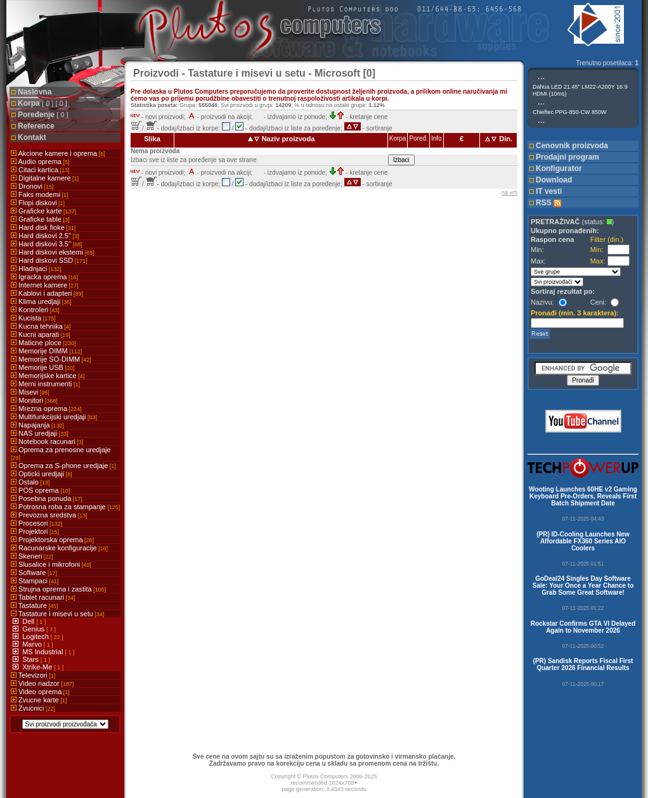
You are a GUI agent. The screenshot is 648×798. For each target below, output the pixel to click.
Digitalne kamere (45, 178)
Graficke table (40, 219)
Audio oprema (40, 161)
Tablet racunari (43, 597)
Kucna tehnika (40, 326)
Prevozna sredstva (49, 515)
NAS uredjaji (39, 433)
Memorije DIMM (46, 351)
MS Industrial (43, 652)
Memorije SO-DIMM (51, 359)
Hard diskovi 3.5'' (46, 244)
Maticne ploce (43, 342)
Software (34, 572)
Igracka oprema (44, 277)
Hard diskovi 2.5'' (45, 235)
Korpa (42, 103)
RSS (548, 202)
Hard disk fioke (43, 227)
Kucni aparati (40, 334)
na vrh (509, 192)
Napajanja (37, 425)
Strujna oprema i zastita (58, 589)
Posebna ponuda (46, 498)
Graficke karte (43, 211)
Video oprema (40, 691)
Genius (34, 629)
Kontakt (32, 137)
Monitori (34, 400)
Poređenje (43, 114)
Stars (31, 659)
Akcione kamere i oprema (58, 153)
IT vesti (549, 191)
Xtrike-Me (38, 667)
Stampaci (34, 581)
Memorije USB (42, 367)
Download (554, 179)
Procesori (36, 523)
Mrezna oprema (46, 408)
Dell (29, 621)
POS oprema (40, 490)
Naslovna (34, 91)
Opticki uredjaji (41, 474)
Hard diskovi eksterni (52, 252)
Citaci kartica (40, 170)
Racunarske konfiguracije (59, 548)
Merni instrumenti (45, 384)
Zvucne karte (39, 700)
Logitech (36, 636)
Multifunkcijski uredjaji (54, 417)
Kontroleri (35, 310)
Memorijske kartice (47, 375)
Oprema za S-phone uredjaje (63, 465)
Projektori (35, 531)
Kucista (33, 318)
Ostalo (30, 482)
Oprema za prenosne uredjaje (61, 453)
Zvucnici (33, 708)
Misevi (30, 392)
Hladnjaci (36, 268)
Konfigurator (559, 168)
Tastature (34, 605)
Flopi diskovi (38, 202)
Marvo (33, 644)
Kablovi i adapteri (47, 293)
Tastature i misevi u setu (57, 614)
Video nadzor (42, 683)
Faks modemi (39, 194)
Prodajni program (567, 157)
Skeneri (32, 556)
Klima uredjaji (41, 301)
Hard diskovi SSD (49, 260)
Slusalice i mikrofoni (51, 564)
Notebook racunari (47, 441)
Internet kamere (45, 285)
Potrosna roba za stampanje (65, 506)
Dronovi (32, 186)
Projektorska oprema (52, 539)
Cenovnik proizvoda (572, 145)
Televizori (33, 675)
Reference (36, 126)
